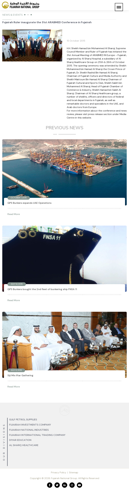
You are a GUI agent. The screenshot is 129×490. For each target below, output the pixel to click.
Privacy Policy (58, 472)
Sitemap (73, 472)
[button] (119, 7)
